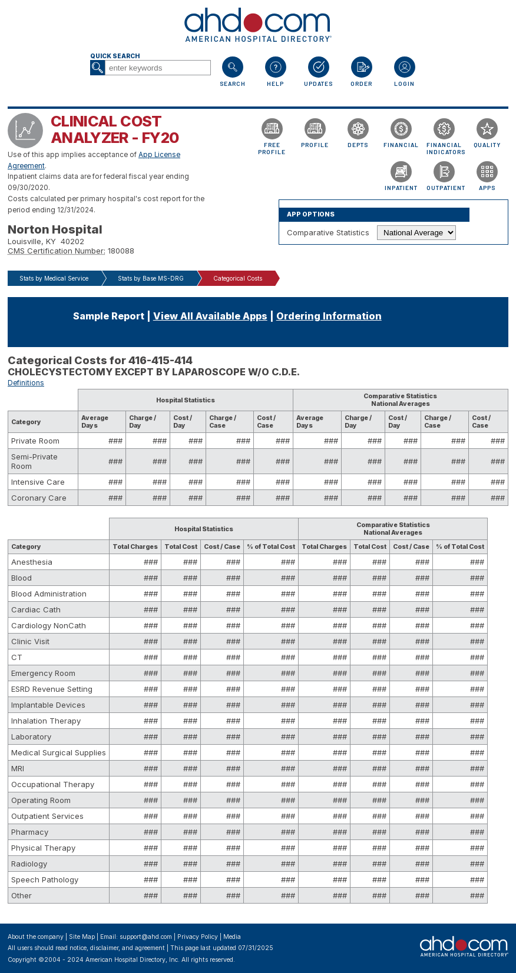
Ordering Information (329, 316)
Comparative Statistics (328, 232)
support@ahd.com (146, 937)
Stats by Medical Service (53, 278)
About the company (36, 937)
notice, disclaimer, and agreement (117, 948)
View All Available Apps (210, 316)
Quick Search (115, 56)
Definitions (26, 383)
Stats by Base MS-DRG (151, 278)
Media (232, 937)
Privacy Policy (197, 937)
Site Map (82, 937)
